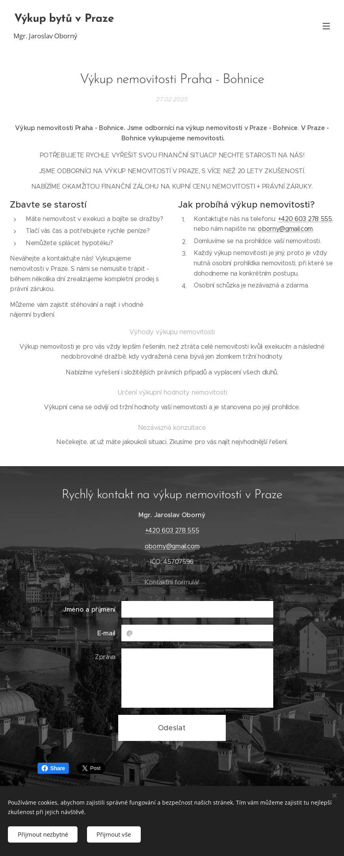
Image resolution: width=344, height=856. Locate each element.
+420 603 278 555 (305, 218)
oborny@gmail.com (285, 228)
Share (53, 768)
